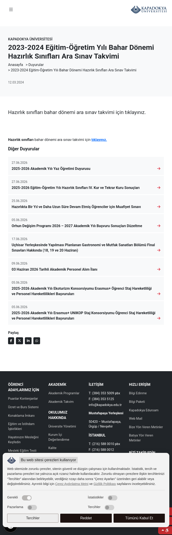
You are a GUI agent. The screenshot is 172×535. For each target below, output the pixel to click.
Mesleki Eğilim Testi (22, 451)
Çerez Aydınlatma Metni (71, 484)
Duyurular (36, 65)
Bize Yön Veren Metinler (146, 427)
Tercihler (32, 518)
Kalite (52, 448)
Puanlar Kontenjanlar (23, 399)
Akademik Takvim (61, 402)
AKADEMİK (57, 384)
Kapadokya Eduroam (144, 410)
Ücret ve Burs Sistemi (23, 407)
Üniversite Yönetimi (62, 426)
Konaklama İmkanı (21, 416)
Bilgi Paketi (137, 402)
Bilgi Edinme (138, 393)
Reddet (86, 518)
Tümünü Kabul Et (139, 518)
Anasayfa (15, 65)
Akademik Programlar (64, 393)
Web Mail (135, 419)
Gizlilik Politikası (104, 484)
